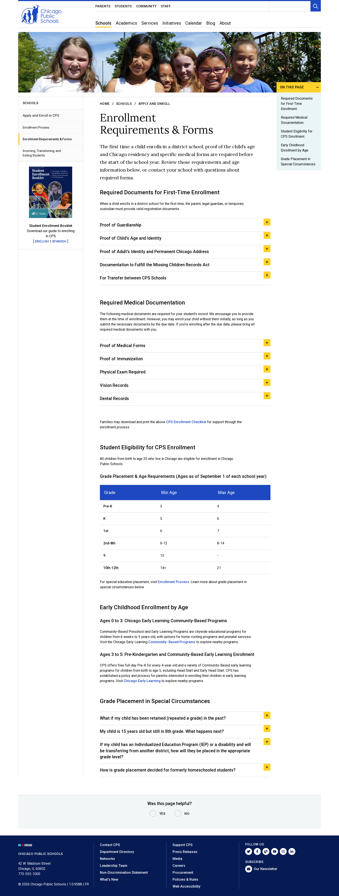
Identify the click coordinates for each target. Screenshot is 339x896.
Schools (124, 104)
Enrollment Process (36, 127)
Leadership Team (113, 866)
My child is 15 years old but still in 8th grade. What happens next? (163, 735)
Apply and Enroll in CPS (41, 115)
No (186, 814)
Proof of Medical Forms (123, 347)
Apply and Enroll (154, 104)
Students (123, 6)
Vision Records (115, 388)
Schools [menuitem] (103, 23)
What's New (109, 879)
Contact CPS (110, 845)
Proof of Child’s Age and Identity (132, 239)
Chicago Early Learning (142, 684)
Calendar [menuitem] (193, 23)
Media (177, 859)
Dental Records (115, 402)
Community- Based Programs (171, 645)
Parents (102, 6)
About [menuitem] (225, 23)
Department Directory (117, 852)
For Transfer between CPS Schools (134, 279)
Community (146, 6)
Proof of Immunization (122, 361)
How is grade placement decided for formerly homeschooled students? (170, 775)
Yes (162, 814)
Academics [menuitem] (126, 23)
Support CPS (183, 845)
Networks (107, 859)
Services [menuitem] (149, 23)
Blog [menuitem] (210, 23)
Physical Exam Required (123, 375)
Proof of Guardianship (121, 225)
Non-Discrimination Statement (124, 872)
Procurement (183, 872)
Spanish (59, 241)
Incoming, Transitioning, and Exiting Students (42, 153)
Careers (179, 866)
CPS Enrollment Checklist (186, 425)
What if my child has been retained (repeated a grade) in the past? (164, 722)
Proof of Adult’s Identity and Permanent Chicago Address (156, 252)
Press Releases (185, 852)
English (42, 241)
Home (105, 104)
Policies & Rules (185, 879)
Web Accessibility (186, 886)
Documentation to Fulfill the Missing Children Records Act (156, 266)
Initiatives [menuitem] (171, 23)
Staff (166, 6)
